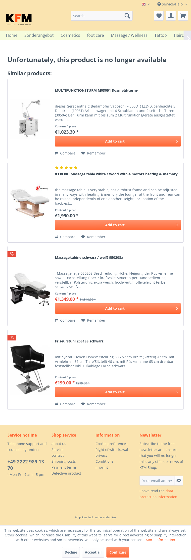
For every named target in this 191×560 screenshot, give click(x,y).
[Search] (127, 16)
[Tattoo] (160, 35)
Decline (71, 552)
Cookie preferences (112, 443)
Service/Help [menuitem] (170, 4)
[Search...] (102, 16)
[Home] (11, 35)
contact (57, 455)
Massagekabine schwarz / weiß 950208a (89, 257)
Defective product (66, 473)
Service (57, 449)
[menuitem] (102, 16)
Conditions (104, 461)
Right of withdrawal (112, 449)
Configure (117, 552)
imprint (102, 467)
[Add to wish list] (93, 153)
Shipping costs (63, 461)
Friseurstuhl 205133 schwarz (79, 341)
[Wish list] (159, 16)
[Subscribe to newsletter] (179, 480)
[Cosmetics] (70, 35)
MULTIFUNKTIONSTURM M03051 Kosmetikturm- (96, 90)
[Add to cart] (118, 141)
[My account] (171, 16)
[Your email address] (157, 480)
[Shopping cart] (183, 16)
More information (160, 539)
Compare (65, 153)
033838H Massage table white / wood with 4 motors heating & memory (116, 174)
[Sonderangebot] (39, 35)
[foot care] (95, 35)
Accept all (93, 552)
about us (58, 443)
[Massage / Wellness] (129, 35)
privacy (101, 455)
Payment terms (64, 467)
